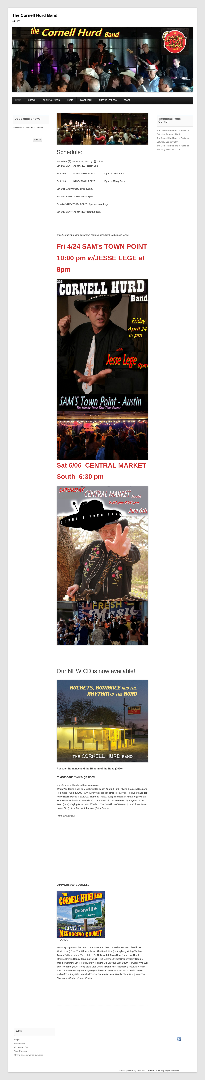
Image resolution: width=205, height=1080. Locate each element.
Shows (31, 100)
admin (100, 161)
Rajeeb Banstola (172, 1070)
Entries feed (19, 1043)
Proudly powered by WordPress (133, 1070)
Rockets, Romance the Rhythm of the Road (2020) (90, 768)
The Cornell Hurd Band (34, 15)
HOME (18, 100)
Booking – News (51, 100)
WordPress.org (21, 1051)
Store (127, 100)
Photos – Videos (108, 100)
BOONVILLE (82, 885)
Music (70, 100)
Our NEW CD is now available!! (97, 671)
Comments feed (21, 1047)
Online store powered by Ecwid (28, 1055)
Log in (17, 1039)
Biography (86, 100)
